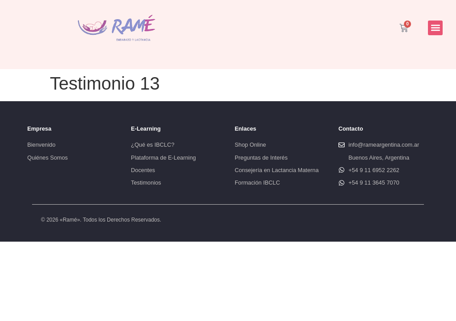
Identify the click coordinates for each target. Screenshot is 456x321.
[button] (435, 28)
